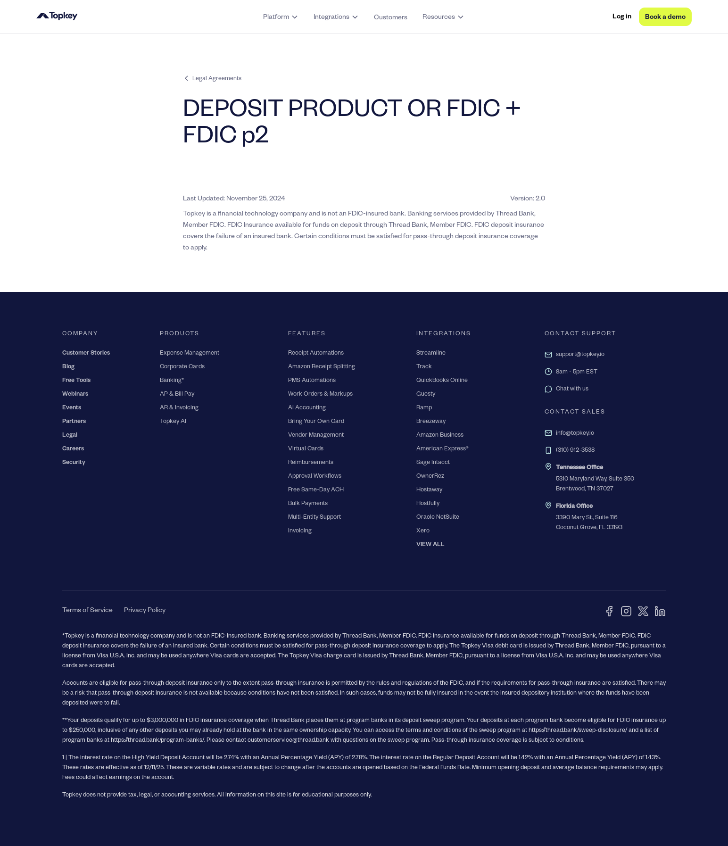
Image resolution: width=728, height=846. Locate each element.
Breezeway (431, 422)
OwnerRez (430, 476)
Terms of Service (87, 611)
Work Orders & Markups (320, 394)
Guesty (425, 394)
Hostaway (429, 490)
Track (424, 367)
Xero (423, 531)
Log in (621, 17)
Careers (73, 449)
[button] (280, 16)
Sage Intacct (433, 463)
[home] (105, 17)
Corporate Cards (182, 367)
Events (71, 408)
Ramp (424, 408)
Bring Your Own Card (316, 422)
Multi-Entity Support (314, 517)
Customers (390, 18)
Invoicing (300, 531)
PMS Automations (312, 381)
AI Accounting (307, 408)
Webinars (75, 394)
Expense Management (189, 353)
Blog (68, 367)
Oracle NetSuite (437, 517)
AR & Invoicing (179, 408)
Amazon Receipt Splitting (321, 367)
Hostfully (427, 504)
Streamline (431, 353)
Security (73, 463)
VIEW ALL (430, 545)
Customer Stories (86, 353)
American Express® (442, 449)
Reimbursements (310, 463)
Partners (74, 422)
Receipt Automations (316, 353)
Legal (69, 435)
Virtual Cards (305, 449)
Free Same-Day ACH (316, 490)
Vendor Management (316, 435)
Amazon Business (439, 435)
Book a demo (665, 18)
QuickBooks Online (442, 381)
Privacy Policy (144, 611)
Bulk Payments (308, 504)
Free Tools (76, 381)
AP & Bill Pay (177, 394)
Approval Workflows (314, 476)
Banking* (172, 381)
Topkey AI (173, 422)
